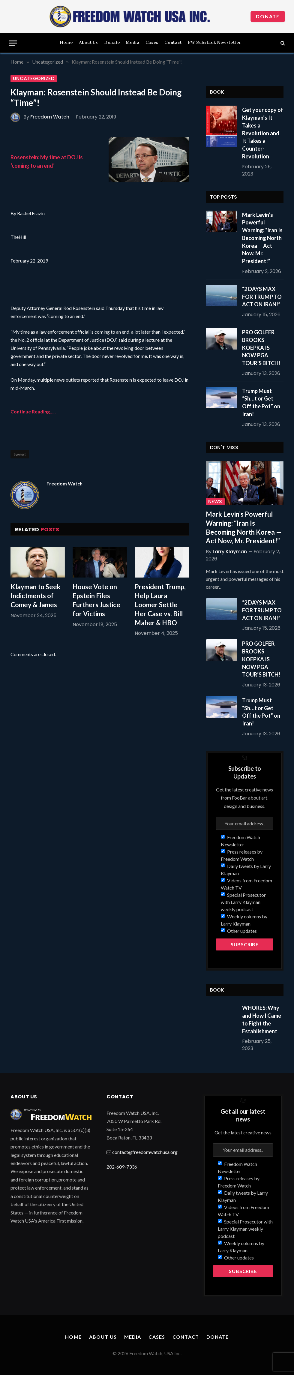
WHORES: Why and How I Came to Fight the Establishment (261, 1019)
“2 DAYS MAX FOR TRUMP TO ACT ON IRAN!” (262, 297)
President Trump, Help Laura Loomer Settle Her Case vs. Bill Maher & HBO (160, 605)
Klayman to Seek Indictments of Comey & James (35, 596)
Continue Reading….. (33, 411)
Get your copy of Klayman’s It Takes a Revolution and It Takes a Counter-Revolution (262, 133)
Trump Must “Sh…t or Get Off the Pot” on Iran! (261, 402)
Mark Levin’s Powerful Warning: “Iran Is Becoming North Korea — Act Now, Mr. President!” (262, 238)
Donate (268, 16)
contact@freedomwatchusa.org (145, 1152)
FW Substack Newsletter (214, 42)
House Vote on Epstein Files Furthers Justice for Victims (96, 600)
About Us (88, 42)
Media (132, 42)
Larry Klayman (230, 551)
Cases (152, 42)
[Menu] (13, 43)
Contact (173, 42)
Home (66, 42)
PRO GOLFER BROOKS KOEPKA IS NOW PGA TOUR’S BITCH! (261, 347)
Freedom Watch (49, 116)
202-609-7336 (121, 1166)
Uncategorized (33, 78)
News (215, 501)
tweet (20, 454)
